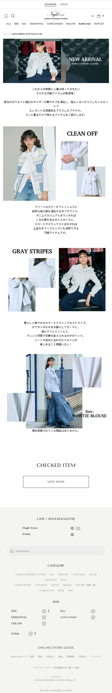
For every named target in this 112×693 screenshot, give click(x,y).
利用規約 (70, 656)
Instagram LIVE (46, 590)
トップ (7, 33)
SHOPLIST (56, 676)
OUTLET (99, 23)
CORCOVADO (55, 23)
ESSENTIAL (37, 23)
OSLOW (71, 23)
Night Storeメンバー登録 (22, 656)
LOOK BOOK (41, 584)
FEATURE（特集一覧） (86, 584)
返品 (60, 656)
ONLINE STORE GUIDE (56, 647)
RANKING (67, 584)
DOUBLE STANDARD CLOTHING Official (53, 679)
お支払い (50, 656)
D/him (64, 579)
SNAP (70, 590)
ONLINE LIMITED (23, 584)
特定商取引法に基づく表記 (66, 667)
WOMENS (50, 4)
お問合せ (83, 656)
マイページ (96, 656)
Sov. (24, 23)
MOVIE (61, 590)
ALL (8, 23)
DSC (16, 23)
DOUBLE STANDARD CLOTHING (30, 574)
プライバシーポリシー (43, 667)
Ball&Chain (85, 23)
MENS (63, 4)
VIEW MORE (56, 481)
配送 (40, 656)
